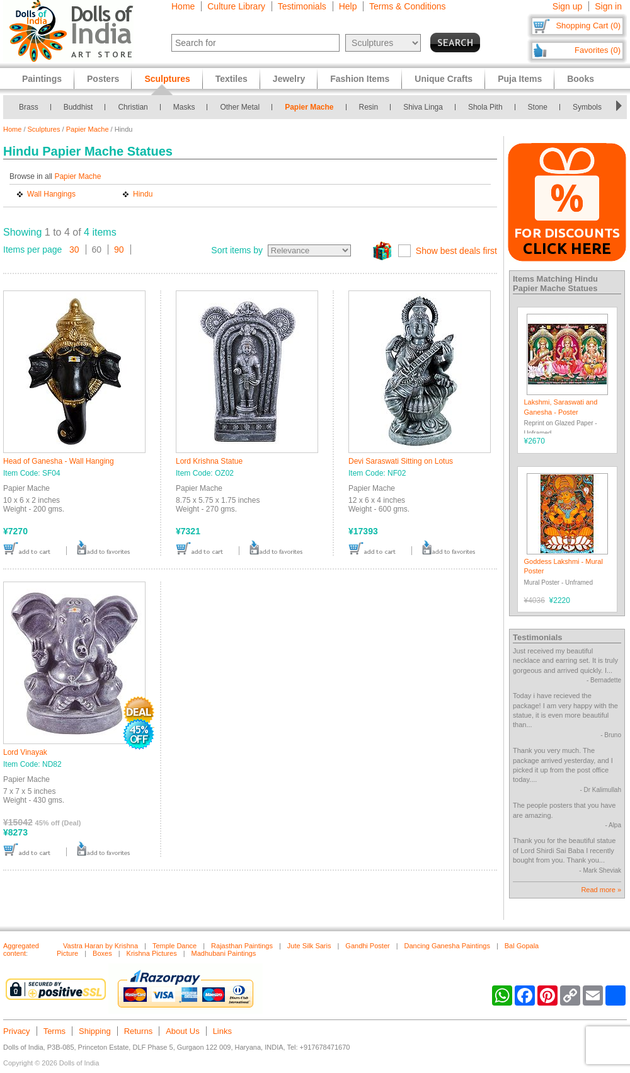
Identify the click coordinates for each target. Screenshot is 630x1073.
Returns (138, 1031)
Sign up (567, 6)
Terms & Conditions (407, 6)
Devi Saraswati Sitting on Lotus (400, 461)
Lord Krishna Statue (209, 461)
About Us (182, 1031)
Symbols (587, 107)
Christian (132, 107)
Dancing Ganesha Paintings (447, 946)
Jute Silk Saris (309, 946)
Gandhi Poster (367, 946)
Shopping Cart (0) (588, 25)
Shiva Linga (423, 107)
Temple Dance (174, 946)
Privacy (16, 1031)
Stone (537, 107)
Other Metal (240, 107)
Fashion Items (359, 79)
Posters (103, 79)
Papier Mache (309, 107)
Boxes (102, 953)
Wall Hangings (51, 194)
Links (222, 1031)
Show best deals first (456, 251)
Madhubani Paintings (224, 953)
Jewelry (289, 79)
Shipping (95, 1031)
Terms (54, 1031)
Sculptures (44, 129)
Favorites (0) (598, 50)
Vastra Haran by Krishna (100, 946)
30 (74, 249)
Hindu (142, 194)
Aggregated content (21, 949)
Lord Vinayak (25, 752)
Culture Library (236, 6)
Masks (184, 107)
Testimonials (302, 6)
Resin (369, 107)
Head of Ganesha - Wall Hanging (58, 461)
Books (580, 79)
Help (348, 6)
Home (183, 6)
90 (119, 249)
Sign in (608, 6)
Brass (28, 107)
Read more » (601, 889)
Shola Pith (485, 107)
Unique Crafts (443, 79)
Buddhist (78, 107)
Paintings (42, 79)
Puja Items (520, 79)
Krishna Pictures (152, 953)
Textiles (231, 79)
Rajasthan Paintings (242, 946)
